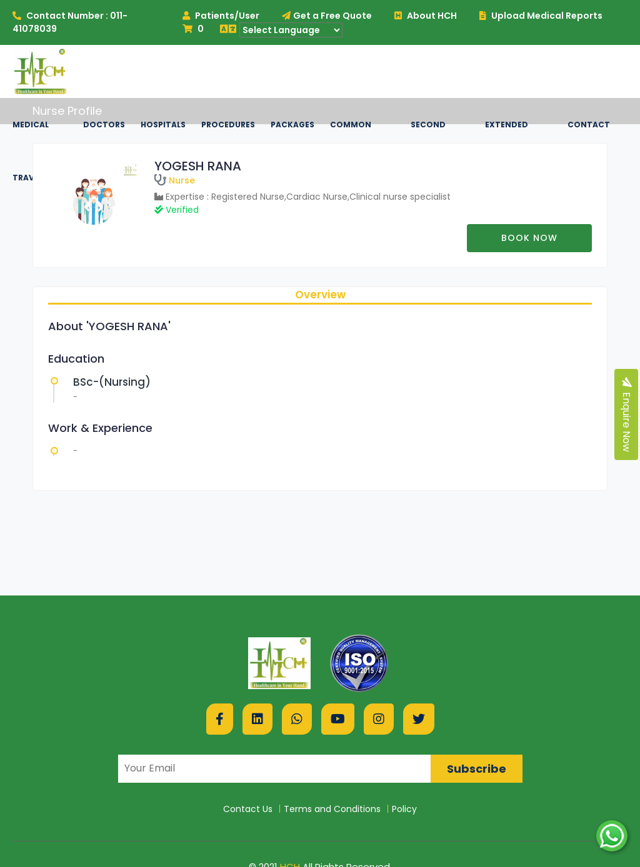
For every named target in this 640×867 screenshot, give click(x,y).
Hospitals (163, 124)
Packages (292, 124)
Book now (529, 238)
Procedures (228, 124)
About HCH (425, 15)
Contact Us (247, 809)
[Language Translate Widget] (290, 29)
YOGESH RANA (197, 166)
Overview (320, 294)
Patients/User (220, 15)
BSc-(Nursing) (112, 382)
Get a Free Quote (327, 15)
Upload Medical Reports (540, 15)
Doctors (104, 124)
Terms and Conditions (332, 809)
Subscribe (476, 768)
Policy (404, 809)
